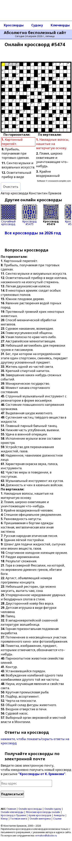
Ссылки (57, 818)
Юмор (4, 818)
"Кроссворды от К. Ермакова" (41, 774)
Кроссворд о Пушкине (13, 815)
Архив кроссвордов (39, 815)
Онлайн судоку (52, 808)
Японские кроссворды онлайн (43, 812)
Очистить (10, 187)
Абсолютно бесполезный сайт (35, 33)
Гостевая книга (18, 818)
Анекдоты (59, 815)
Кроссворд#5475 (29, 214)
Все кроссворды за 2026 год (33, 232)
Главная (11, 808)
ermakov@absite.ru (46, 835)
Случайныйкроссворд (8, 214)
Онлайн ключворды (12, 812)
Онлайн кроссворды (30, 808)
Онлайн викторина (40, 818)
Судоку (37, 25)
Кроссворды (14, 25)
